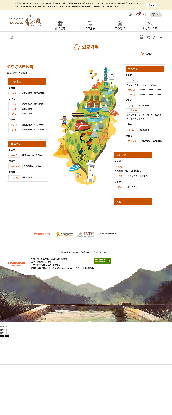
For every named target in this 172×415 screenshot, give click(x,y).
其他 (119, 201)
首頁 (123, 14)
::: (119, 15)
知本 (120, 187)
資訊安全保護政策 (81, 252)
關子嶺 (14, 155)
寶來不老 (15, 166)
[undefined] (6, 336)
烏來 (131, 105)
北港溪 (14, 125)
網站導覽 (130, 14)
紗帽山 (131, 90)
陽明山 (131, 94)
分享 (148, 37)
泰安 (14, 93)
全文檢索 (145, 14)
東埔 (14, 129)
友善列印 (141, 37)
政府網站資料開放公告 (102, 252)
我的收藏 (139, 13)
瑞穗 (120, 176)
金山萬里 (132, 110)
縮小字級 (161, 37)
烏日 (14, 114)
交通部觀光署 (16, 263)
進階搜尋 (150, 53)
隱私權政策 (65, 252)
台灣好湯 (26, 20)
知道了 (151, 5)
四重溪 (14, 177)
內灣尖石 (132, 141)
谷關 (14, 104)
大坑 (14, 109)
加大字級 (155, 37)
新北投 (131, 80)
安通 (120, 166)
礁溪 (131, 130)
